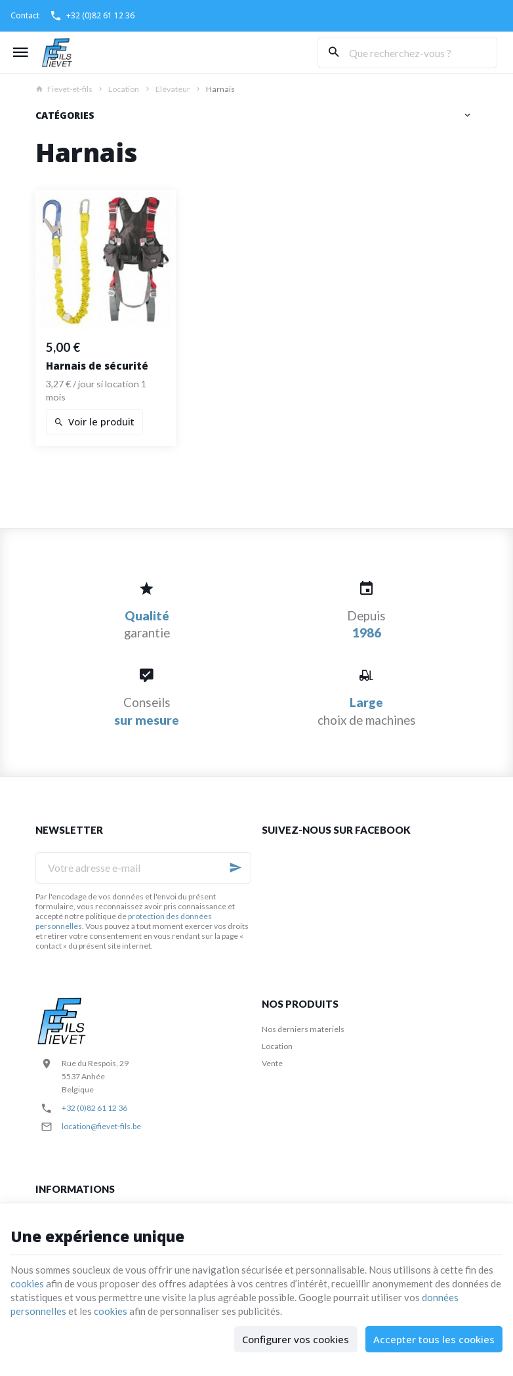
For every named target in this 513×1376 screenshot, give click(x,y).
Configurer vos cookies (295, 1339)
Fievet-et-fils (63, 89)
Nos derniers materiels (303, 1029)
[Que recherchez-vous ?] (407, 52)
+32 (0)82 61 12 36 (94, 1108)
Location (123, 89)
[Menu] (20, 53)
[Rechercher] (333, 52)
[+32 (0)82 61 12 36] (92, 16)
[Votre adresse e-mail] (143, 868)
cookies (27, 1283)
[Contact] (25, 16)
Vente (272, 1063)
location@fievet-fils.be (101, 1126)
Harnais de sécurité (97, 365)
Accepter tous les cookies (434, 1339)
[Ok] (235, 868)
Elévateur (172, 89)
